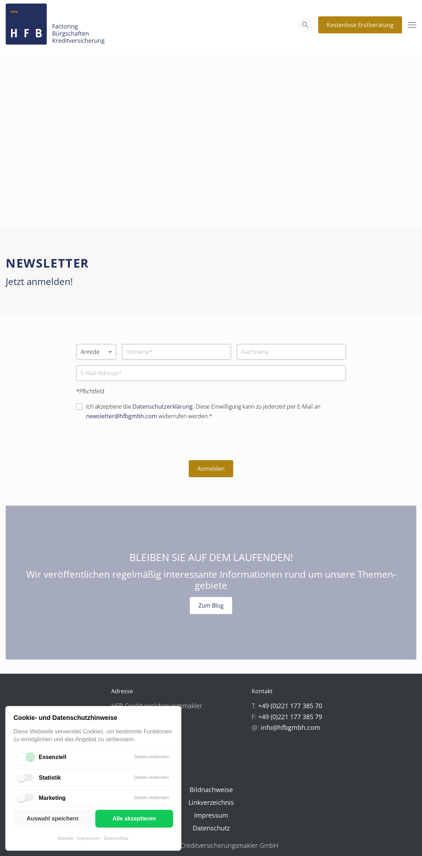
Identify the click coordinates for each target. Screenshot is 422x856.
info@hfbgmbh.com (290, 727)
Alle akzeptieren (134, 818)
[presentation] (130, 440)
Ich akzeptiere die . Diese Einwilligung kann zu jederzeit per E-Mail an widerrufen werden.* (203, 411)
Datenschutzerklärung (163, 406)
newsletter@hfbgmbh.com (121, 416)
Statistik (50, 778)
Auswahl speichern (53, 818)
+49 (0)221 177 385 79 (290, 716)
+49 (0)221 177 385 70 (290, 705)
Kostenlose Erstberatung (360, 25)
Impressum (88, 838)
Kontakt (65, 838)
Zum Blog (211, 605)
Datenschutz (116, 838)
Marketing (52, 798)
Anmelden (211, 469)
